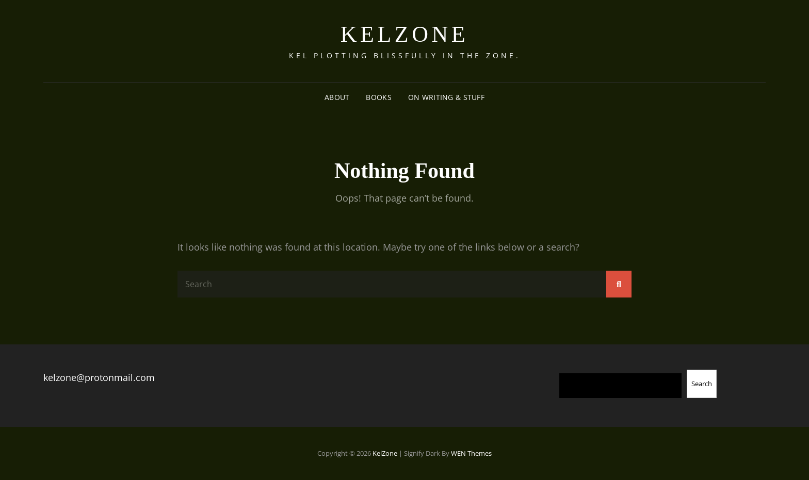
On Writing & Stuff (446, 97)
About (337, 97)
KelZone (404, 34)
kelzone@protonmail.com (99, 377)
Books (378, 97)
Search (701, 383)
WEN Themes (471, 453)
